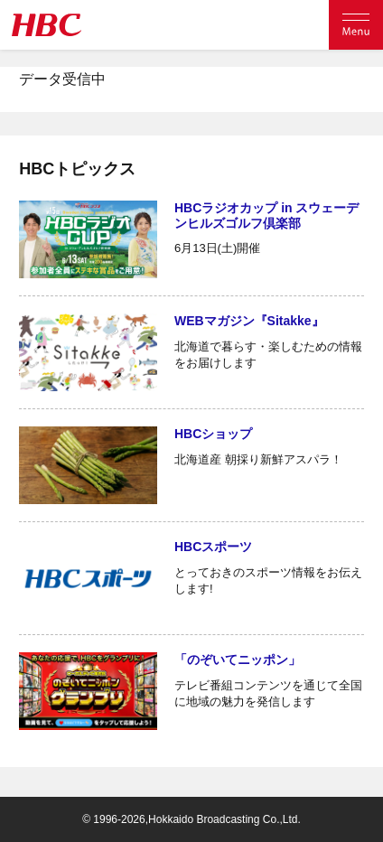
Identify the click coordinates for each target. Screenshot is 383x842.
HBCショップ (213, 433)
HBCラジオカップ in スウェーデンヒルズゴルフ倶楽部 (267, 215)
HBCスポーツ (213, 546)
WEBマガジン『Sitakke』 (249, 320)
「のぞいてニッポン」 (237, 659)
